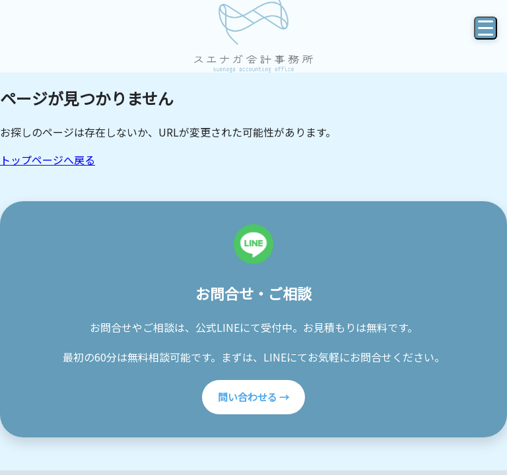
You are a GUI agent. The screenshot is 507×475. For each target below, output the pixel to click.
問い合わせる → (253, 397)
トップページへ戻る (47, 160)
